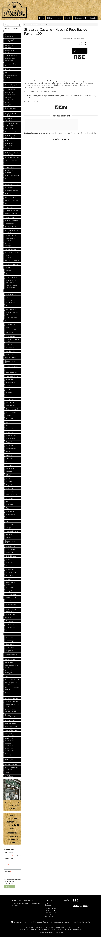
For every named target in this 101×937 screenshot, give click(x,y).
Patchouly (9, 498)
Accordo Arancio (11, 372)
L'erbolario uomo (11, 468)
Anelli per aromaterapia (9, 744)
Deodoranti (10, 354)
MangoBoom (10, 569)
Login (60, 18)
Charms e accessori (11, 764)
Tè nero (8, 518)
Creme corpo (10, 336)
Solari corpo (10, 641)
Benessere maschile (11, 200)
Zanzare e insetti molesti (10, 114)
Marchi (68, 18)
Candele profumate (11, 701)
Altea (8, 389)
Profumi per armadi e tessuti (12, 688)
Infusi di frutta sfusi (11, 227)
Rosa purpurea (11, 511)
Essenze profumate (11, 698)
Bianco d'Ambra (11, 546)
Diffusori (8, 69)
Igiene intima (10, 333)
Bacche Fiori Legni (12, 402)
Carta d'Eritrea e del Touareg (12, 705)
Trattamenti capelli (12, 277)
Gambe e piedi (11, 351)
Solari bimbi (10, 647)
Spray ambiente (10, 89)
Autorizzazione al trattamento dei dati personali (13, 880)
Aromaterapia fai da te (11, 65)
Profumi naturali (45, 25)
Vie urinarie (9, 187)
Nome (6, 865)
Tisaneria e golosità (10, 214)
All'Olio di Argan (11, 386)
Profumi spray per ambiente (11, 683)
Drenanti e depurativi (12, 157)
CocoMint (9, 553)
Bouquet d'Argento (12, 409)
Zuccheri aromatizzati (12, 252)
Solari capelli (10, 644)
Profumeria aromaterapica (10, 93)
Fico (7, 425)
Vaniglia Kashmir (11, 591)
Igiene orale (9, 662)
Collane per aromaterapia (9, 734)
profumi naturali (72, 133)
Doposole (9, 651)
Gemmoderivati (10, 132)
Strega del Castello (88, 133)
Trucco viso (10, 621)
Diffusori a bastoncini (12, 679)
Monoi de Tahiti (11, 572)
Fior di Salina (10, 429)
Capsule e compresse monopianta (12, 124)
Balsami (8, 274)
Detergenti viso (11, 294)
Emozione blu (10, 559)
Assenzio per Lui (11, 399)
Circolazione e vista (11, 184)
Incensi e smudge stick (10, 109)
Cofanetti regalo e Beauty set (11, 672)
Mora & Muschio (11, 576)
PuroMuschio (10, 587)
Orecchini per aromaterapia (9, 749)
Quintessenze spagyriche (9, 103)
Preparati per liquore (12, 261)
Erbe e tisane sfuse (11, 220)
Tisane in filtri (9, 217)
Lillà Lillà (9, 475)
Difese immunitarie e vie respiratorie (12, 153)
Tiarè (8, 521)
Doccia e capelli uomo (11, 605)
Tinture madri (9, 128)
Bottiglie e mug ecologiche (10, 244)
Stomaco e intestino (11, 164)
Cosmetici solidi (10, 659)
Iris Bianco (9, 465)
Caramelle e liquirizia (12, 249)
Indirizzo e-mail (9, 858)
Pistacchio (9, 505)
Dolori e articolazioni (12, 175)
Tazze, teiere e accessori (10, 239)
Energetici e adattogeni (9, 171)
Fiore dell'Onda (11, 435)
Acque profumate (12, 366)
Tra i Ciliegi (9, 524)
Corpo (7, 321)
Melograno (9, 481)
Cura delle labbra (11, 317)
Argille (7, 81)
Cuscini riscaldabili (11, 727)
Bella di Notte (10, 405)
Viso (6, 291)
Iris (7, 462)
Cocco (8, 422)
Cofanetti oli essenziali (9, 46)
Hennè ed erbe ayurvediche (11, 281)
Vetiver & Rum (11, 594)
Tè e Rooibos (9, 223)
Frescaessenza (11, 448)
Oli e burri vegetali (11, 55)
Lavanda (9, 472)
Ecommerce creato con (50, 933)
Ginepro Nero (10, 455)
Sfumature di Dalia (12, 514)
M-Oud (8, 579)
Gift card (7, 773)
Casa (6, 676)
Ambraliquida (10, 392)
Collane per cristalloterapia (10, 755)
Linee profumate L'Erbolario (10, 362)
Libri (6, 72)
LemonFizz (9, 566)
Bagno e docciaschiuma (11, 328)
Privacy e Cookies (51, 912)
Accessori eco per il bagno (11, 666)
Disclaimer (48, 914)
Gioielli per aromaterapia (9, 98)
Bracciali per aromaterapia (9, 739)
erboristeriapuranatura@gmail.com (69, 929)
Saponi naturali (11, 324)
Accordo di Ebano (12, 376)
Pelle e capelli (9, 194)
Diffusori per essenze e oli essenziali (12, 694)
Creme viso (10, 306)
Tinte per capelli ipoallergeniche (11, 286)
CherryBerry (10, 549)
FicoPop (9, 562)
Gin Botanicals (11, 452)
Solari (7, 634)
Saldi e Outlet (8, 776)
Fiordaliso (9, 432)
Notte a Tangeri (11, 488)
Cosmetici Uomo (10, 597)
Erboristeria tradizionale (8, 119)
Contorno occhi (11, 309)
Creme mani (10, 348)
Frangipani (9, 445)
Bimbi (7, 204)
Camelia (9, 415)
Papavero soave (11, 495)
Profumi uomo (10, 614)
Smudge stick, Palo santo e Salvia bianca (12, 716)
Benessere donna (11, 197)
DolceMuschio (11, 556)
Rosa (7, 508)
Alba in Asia (9, 379)
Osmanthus (10, 491)
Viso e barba (10, 601)
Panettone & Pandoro (10, 583)
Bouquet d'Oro (11, 412)
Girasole (9, 458)
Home (41, 18)
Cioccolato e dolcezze (9, 256)
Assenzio (9, 396)
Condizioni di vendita (51, 908)
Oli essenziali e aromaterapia (9, 36)
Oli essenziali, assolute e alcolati (11, 41)
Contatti (93, 18)
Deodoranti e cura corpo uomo (12, 610)
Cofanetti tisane (10, 235)
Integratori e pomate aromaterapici (12, 85)
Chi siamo (50, 18)
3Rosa (8, 369)
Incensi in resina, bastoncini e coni (10, 710)
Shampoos (9, 270)
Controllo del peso (11, 160)
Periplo (8, 501)
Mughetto (9, 485)
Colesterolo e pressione (9, 180)
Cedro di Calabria (12, 419)
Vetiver (8, 538)
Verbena (9, 534)
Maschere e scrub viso (12, 313)
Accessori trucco (11, 631)
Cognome (7, 872)
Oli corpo (9, 344)
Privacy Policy (49, 916)
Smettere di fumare (11, 210)
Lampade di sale (10, 723)
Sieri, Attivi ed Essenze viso (10, 301)
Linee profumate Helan (10, 542)
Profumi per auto (10, 720)
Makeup (8, 618)
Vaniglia (8, 528)
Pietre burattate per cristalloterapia (12, 768)
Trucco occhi (10, 624)
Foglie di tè (9, 442)
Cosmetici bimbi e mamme (11, 655)
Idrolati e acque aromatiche (10, 59)
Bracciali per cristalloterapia (10, 760)
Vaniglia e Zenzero (12, 531)
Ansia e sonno (9, 167)
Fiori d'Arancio (11, 438)
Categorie (48, 907)
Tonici (8, 297)
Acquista (79, 51)
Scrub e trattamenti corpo (12, 340)
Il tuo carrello (80, 18)
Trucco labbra (10, 627)
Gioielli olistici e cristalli (11, 730)
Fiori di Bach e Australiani (9, 144)
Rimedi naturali (9, 149)
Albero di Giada (11, 382)
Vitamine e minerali (11, 190)
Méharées (9, 478)
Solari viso (9, 637)
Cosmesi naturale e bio (31, 25)
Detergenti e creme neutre (11, 76)
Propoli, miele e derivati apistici (10, 136)
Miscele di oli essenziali (9, 51)
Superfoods (9, 207)
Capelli (7, 267)
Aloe (6, 140)
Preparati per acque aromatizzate (11, 231)
